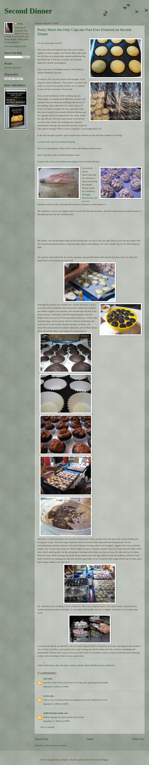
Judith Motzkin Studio (53, 713)
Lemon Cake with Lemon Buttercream (54, 161)
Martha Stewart (97, 665)
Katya (20, 23)
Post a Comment (47, 727)
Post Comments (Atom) (56, 745)
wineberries (110, 665)
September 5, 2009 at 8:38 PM (55, 704)
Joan (45, 678)
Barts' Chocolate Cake (47, 155)
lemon (87, 665)
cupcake (80, 665)
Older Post (138, 739)
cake (57, 665)
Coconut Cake (43, 142)
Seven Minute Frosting (65, 142)
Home (90, 739)
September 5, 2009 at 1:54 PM (55, 686)
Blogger (105, 760)
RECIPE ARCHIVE (12, 68)
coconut (72, 665)
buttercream (49, 665)
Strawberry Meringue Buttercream (88, 194)
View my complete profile (15, 46)
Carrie (46, 696)
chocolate (64, 665)
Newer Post (41, 739)
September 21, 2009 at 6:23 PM (56, 721)
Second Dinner (28, 11)
